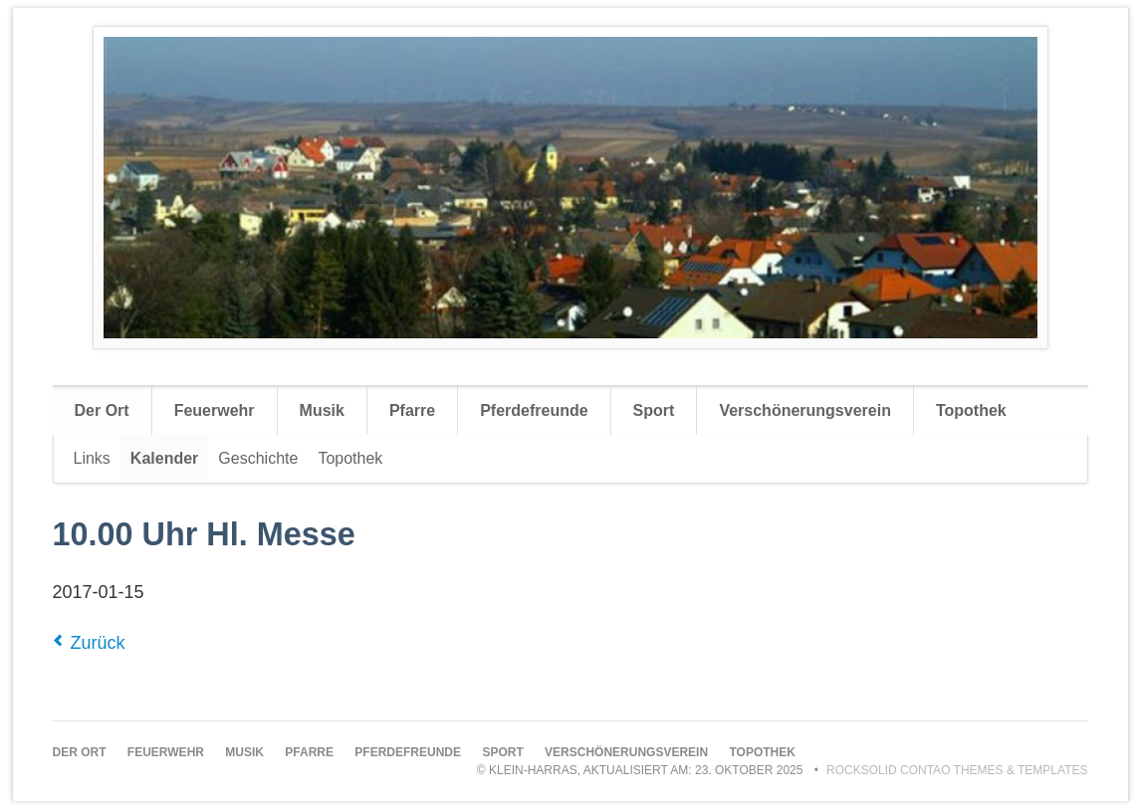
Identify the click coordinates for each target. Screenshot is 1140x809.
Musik (322, 410)
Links (92, 458)
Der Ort (102, 410)
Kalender (164, 458)
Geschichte (258, 458)
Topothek (971, 410)
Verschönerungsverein (805, 410)
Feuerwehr (214, 410)
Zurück (98, 643)
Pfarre (412, 410)
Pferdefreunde (533, 410)
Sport (654, 410)
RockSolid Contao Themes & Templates (957, 770)
